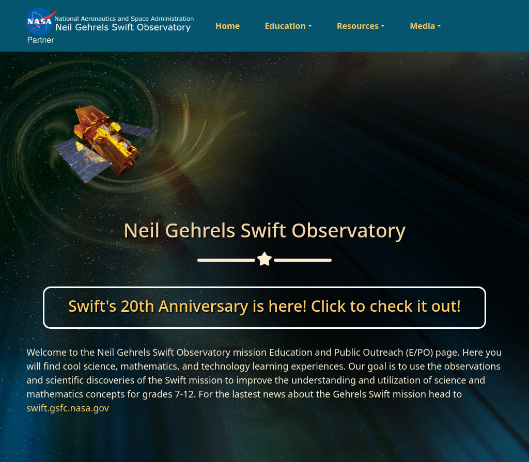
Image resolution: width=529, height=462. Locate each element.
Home (227, 25)
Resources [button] (358, 25)
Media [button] (422, 25)
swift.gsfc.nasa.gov (67, 408)
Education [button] (284, 25)
